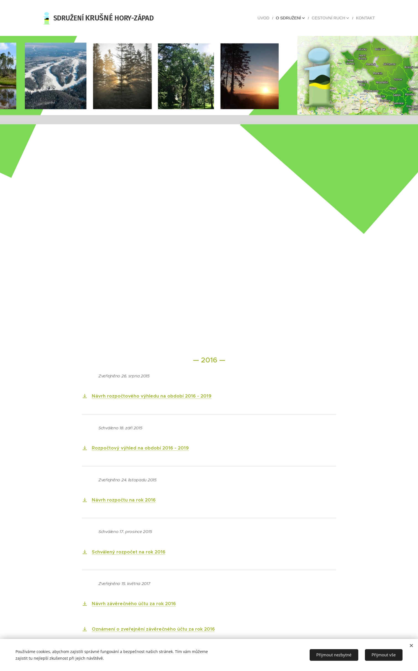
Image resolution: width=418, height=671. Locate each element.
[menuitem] (273, 18)
